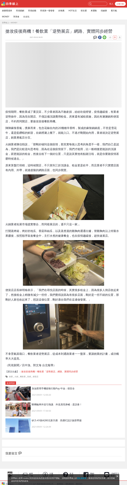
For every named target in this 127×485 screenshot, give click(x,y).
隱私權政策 (81, 478)
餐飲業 (23, 376)
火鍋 (16, 376)
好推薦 (61, 10)
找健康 (104, 10)
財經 (29, 376)
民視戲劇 (20, 10)
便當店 (35, 376)
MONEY (5, 16)
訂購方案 (120, 4)
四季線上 (5, 22)
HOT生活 (72, 10)
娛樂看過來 (7, 10)
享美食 (16, 16)
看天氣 (114, 10)
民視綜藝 (32, 10)
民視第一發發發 (47, 10)
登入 (111, 3)
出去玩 (26, 16)
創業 (11, 376)
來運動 (94, 10)
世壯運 (84, 10)
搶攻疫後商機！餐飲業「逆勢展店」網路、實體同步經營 (49, 371)
